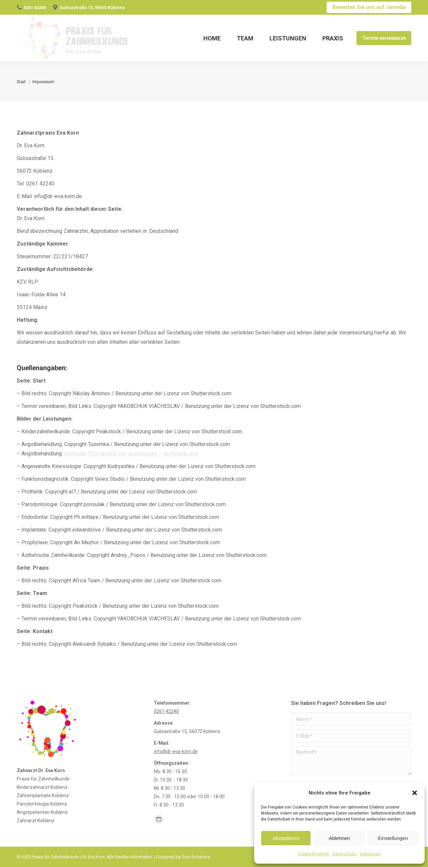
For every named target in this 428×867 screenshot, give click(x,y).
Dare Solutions (196, 856)
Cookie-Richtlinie (313, 854)
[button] (414, 792)
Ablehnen (339, 838)
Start (21, 81)
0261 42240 (35, 7)
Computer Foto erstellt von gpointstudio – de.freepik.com (131, 453)
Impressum (370, 854)
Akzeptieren (286, 838)
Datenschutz (344, 854)
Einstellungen (393, 838)
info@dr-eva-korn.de (176, 751)
